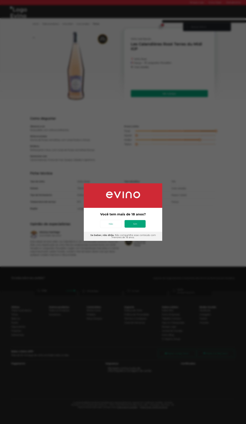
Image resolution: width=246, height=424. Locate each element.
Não (111, 224)
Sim (135, 224)
